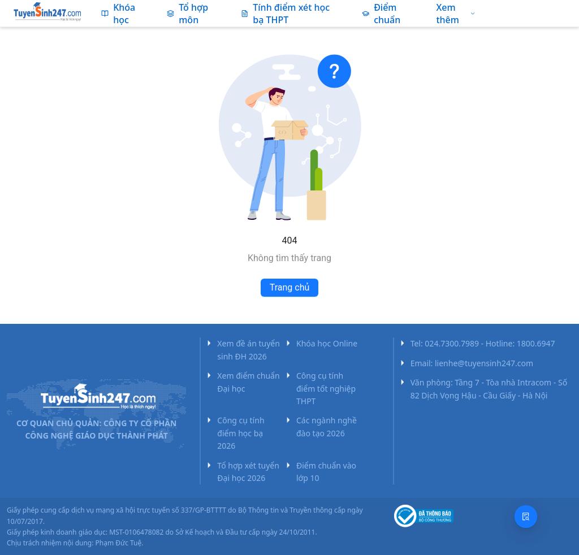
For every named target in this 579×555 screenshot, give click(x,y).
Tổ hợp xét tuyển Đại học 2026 (248, 471)
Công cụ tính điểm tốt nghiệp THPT (326, 388)
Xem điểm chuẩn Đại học (248, 381)
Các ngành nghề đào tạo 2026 (326, 426)
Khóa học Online (326, 343)
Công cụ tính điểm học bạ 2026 (240, 433)
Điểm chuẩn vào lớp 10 (326, 471)
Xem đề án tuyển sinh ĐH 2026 (248, 349)
